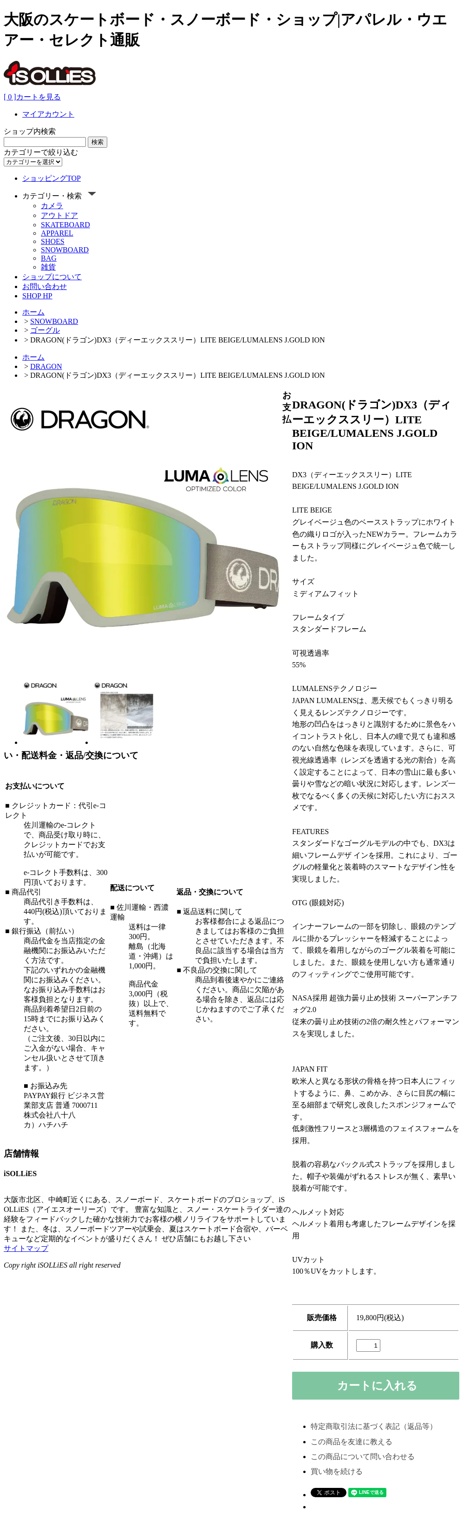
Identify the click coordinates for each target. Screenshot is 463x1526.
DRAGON (46, 366)
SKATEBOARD (65, 225)
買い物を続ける (337, 1471)
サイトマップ (26, 1248)
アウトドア (59, 215)
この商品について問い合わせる (363, 1456)
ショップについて (52, 277)
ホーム (33, 312)
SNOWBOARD (65, 250)
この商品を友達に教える (351, 1442)
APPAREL (57, 233)
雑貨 (48, 267)
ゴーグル (45, 330)
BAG (49, 258)
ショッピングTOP (51, 178)
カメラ (52, 206)
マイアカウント (48, 114)
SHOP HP (37, 296)
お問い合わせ (44, 286)
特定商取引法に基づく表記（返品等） (374, 1426)
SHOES (53, 241)
